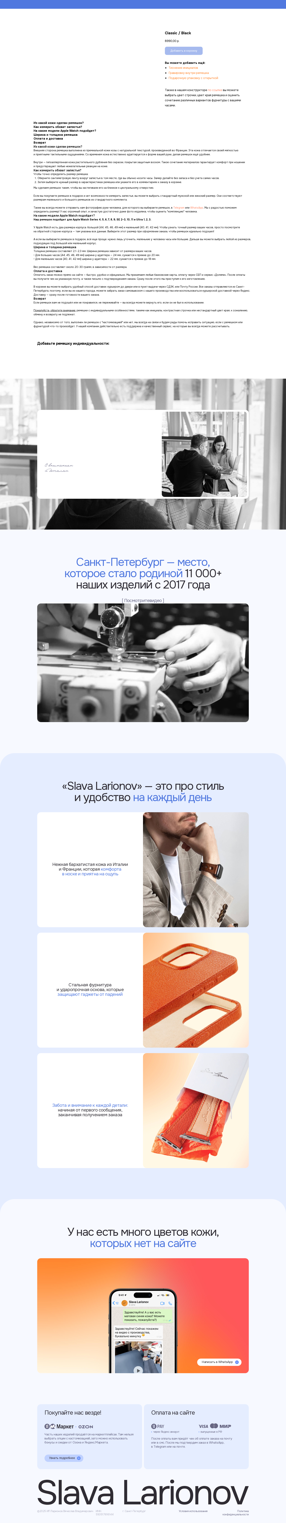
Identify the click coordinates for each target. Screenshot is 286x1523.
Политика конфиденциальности (236, 1512)
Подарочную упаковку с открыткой (193, 78)
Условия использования (193, 1511)
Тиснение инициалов (183, 68)
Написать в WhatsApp (217, 1362)
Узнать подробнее (62, 1458)
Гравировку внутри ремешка (189, 73)
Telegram (178, 207)
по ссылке (215, 90)
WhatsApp (196, 207)
